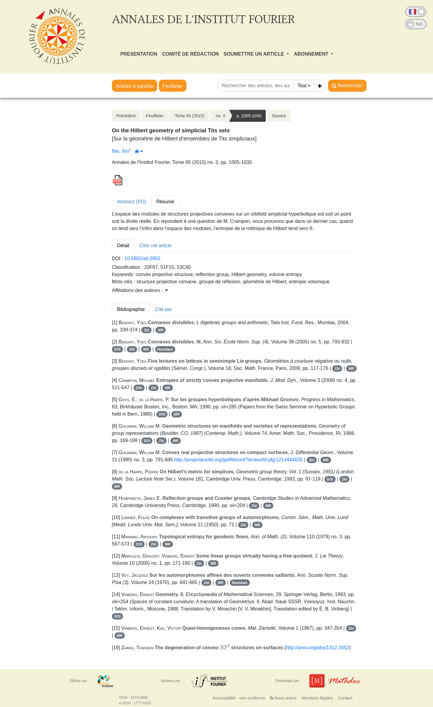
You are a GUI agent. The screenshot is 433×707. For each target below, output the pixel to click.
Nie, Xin (120, 151)
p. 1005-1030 (249, 115)
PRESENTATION (138, 54)
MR (161, 330)
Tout (301, 85)
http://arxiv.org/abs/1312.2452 (317, 647)
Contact (345, 698)
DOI (117, 349)
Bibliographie (131, 309)
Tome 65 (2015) (189, 115)
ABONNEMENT (312, 54)
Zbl (146, 330)
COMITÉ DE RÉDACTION (190, 54)
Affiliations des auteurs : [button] (140, 290)
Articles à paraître (134, 86)
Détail (123, 245)
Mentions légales (317, 698)
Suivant (279, 115)
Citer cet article (156, 245)
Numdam (165, 349)
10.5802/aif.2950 (142, 258)
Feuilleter (173, 86)
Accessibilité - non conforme (239, 698)
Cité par (163, 309)
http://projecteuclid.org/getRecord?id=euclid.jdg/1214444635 (238, 459)
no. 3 (220, 115)
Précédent (126, 115)
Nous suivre (283, 698)
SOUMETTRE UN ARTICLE (254, 54)
